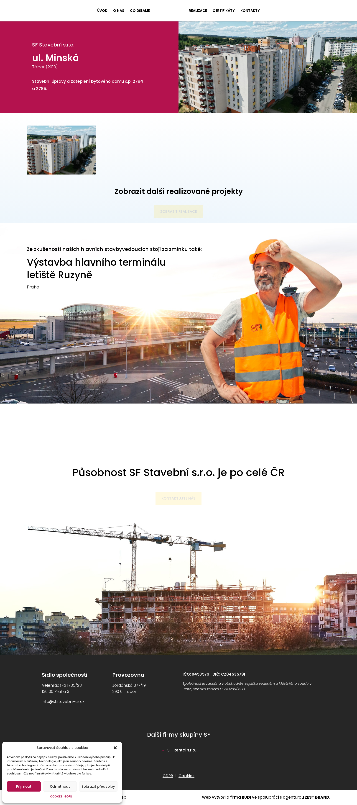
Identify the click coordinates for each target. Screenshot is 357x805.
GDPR (68, 796)
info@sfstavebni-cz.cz (63, 701)
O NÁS (118, 11)
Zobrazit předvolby (98, 786)
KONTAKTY (250, 11)
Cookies (186, 776)
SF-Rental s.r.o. (181, 750)
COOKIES (56, 796)
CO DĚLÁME (140, 11)
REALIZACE (198, 11)
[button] (115, 748)
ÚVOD (102, 11)
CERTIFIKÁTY (224, 11)
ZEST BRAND (317, 797)
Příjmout (23, 786)
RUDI (246, 797)
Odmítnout (60, 786)
